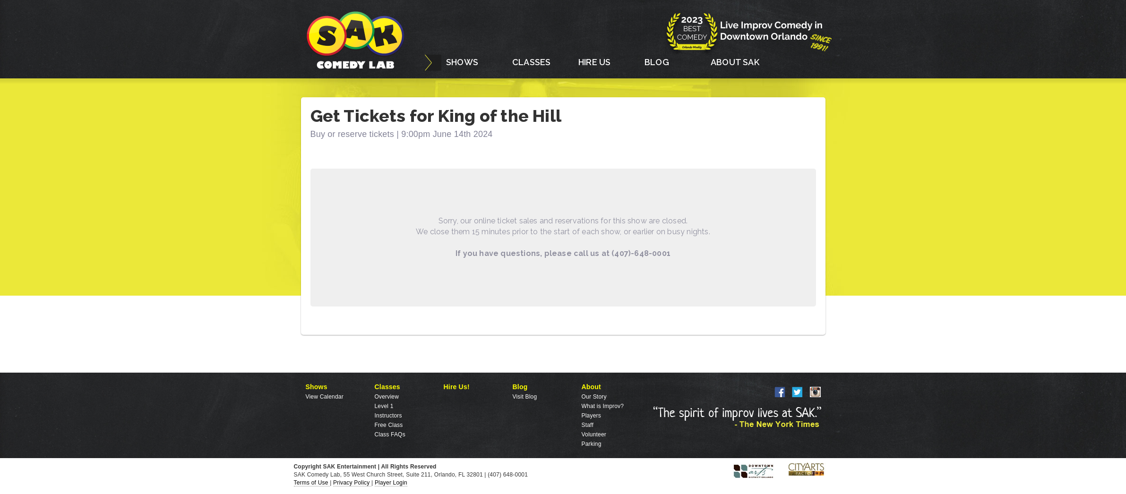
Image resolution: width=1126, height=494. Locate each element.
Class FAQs (390, 434)
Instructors (388, 415)
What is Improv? (603, 406)
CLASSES (531, 62)
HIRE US (594, 62)
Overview (387, 396)
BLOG (657, 62)
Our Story (594, 396)
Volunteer (594, 434)
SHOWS (462, 62)
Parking (592, 444)
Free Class (389, 425)
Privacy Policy (352, 482)
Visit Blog (525, 396)
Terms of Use (312, 482)
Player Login (391, 482)
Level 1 (384, 406)
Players (591, 415)
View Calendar (325, 396)
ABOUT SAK (735, 62)
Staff (587, 425)
